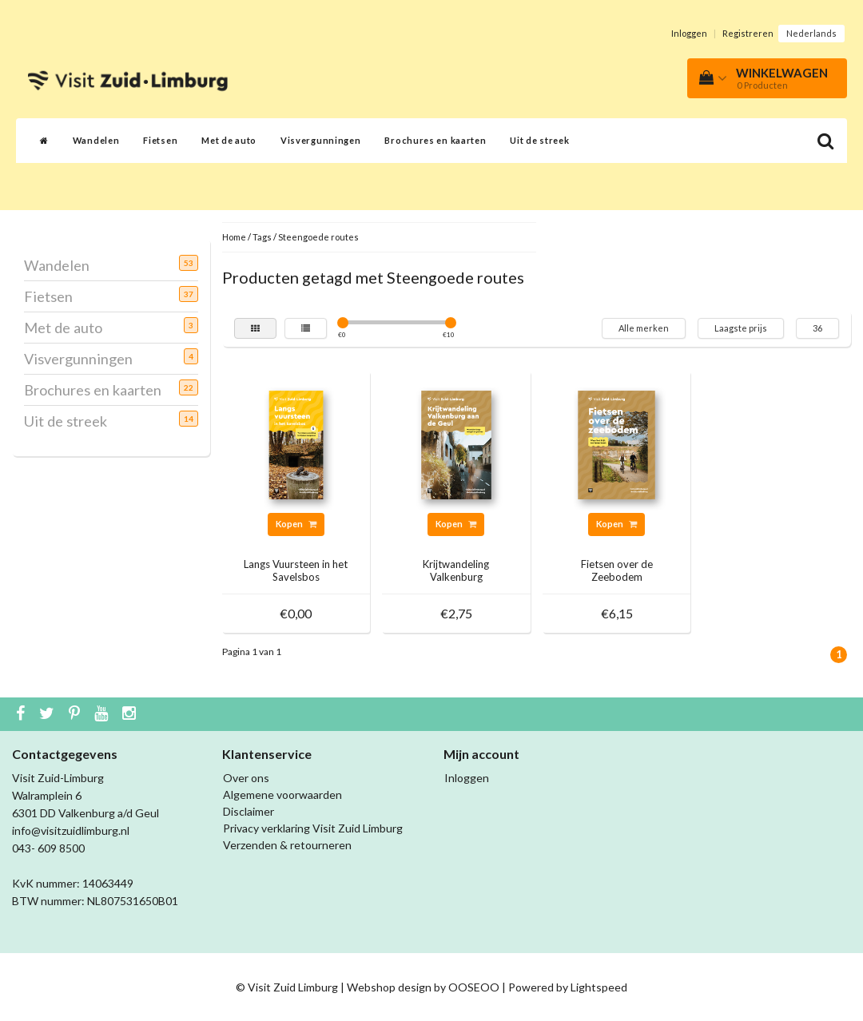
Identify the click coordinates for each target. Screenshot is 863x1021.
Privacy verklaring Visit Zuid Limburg (313, 828)
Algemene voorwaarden (282, 794)
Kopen (296, 523)
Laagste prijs (740, 328)
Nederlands (811, 33)
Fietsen (160, 140)
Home (234, 237)
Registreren (748, 33)
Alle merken (643, 328)
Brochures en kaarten (435, 140)
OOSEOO (473, 987)
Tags (262, 237)
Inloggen (689, 33)
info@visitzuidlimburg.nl (70, 830)
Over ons (246, 778)
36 (817, 328)
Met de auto (229, 140)
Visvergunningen (320, 140)
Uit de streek (539, 140)
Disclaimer (248, 811)
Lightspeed (599, 987)
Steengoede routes (318, 237)
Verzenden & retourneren (287, 845)
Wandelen (96, 140)
